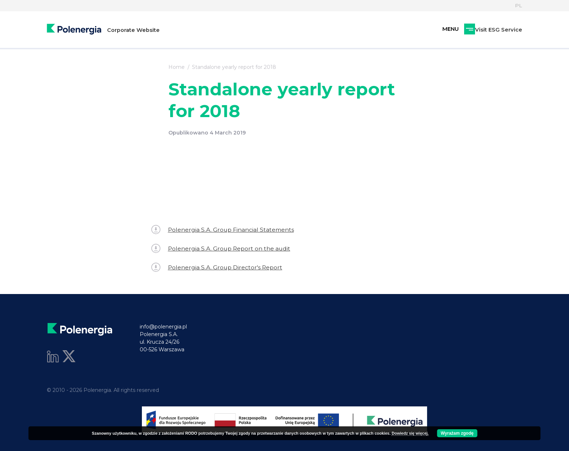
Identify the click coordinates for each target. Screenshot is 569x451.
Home (176, 67)
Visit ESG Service (460, 29)
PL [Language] (518, 5)
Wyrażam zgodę (457, 433)
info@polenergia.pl (163, 326)
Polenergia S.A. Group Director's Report (217, 267)
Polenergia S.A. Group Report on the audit (221, 248)
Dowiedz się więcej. (410, 433)
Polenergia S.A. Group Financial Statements (223, 230)
